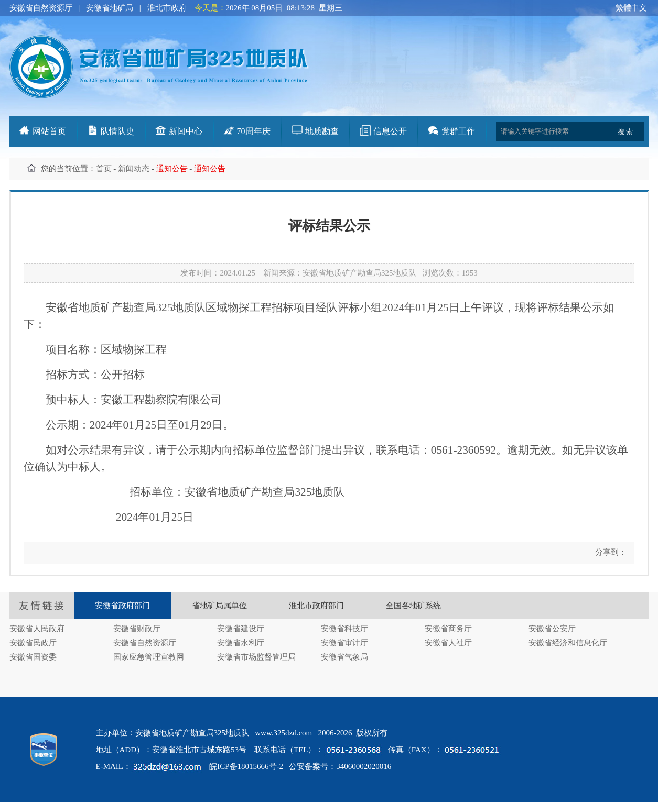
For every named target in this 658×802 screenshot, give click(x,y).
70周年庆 (254, 131)
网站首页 (49, 131)
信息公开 (390, 131)
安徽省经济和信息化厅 (567, 643)
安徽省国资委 (33, 657)
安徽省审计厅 (344, 643)
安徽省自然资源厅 (40, 8)
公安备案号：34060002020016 (340, 766)
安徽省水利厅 (240, 643)
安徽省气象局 (344, 657)
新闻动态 (133, 168)
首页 (104, 168)
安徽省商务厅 (448, 628)
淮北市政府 (167, 8)
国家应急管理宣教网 (148, 657)
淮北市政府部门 (316, 605)
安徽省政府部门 (122, 605)
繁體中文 (631, 8)
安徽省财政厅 (136, 628)
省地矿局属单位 (219, 605)
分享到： (610, 552)
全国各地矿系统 (413, 605)
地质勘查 (322, 131)
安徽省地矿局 (109, 8)
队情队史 (117, 131)
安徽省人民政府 (36, 628)
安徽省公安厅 (552, 628)
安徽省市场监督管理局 (256, 657)
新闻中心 (185, 131)
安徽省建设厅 (240, 628)
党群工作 (458, 131)
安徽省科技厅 (344, 628)
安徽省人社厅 (448, 643)
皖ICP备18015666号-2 (246, 766)
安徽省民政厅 (33, 643)
